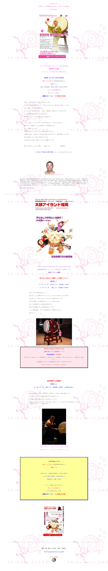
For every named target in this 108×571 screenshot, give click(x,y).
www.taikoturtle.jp (64, 66)
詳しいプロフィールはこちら (27, 188)
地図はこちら (54, 84)
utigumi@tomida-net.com (55, 551)
